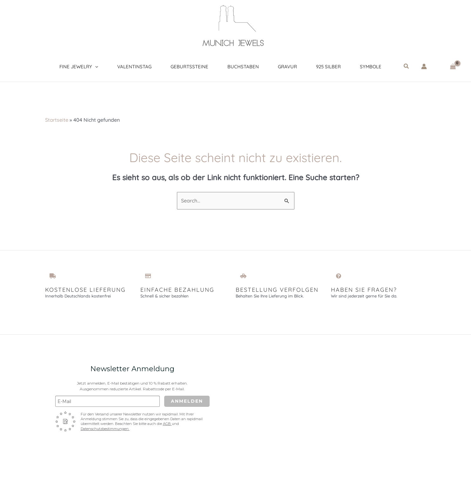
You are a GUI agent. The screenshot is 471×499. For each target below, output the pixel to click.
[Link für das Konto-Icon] (424, 66)
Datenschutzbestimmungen (105, 429)
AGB (167, 423)
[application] (95, 67)
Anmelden (187, 401)
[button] (406, 66)
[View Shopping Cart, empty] (452, 67)
